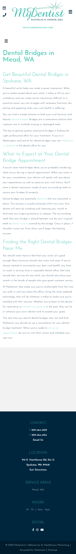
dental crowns (20, 223)
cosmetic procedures (34, 306)
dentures (42, 199)
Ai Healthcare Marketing (55, 545)
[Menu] (6, 41)
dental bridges (20, 119)
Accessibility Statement (32, 550)
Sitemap (52, 550)
